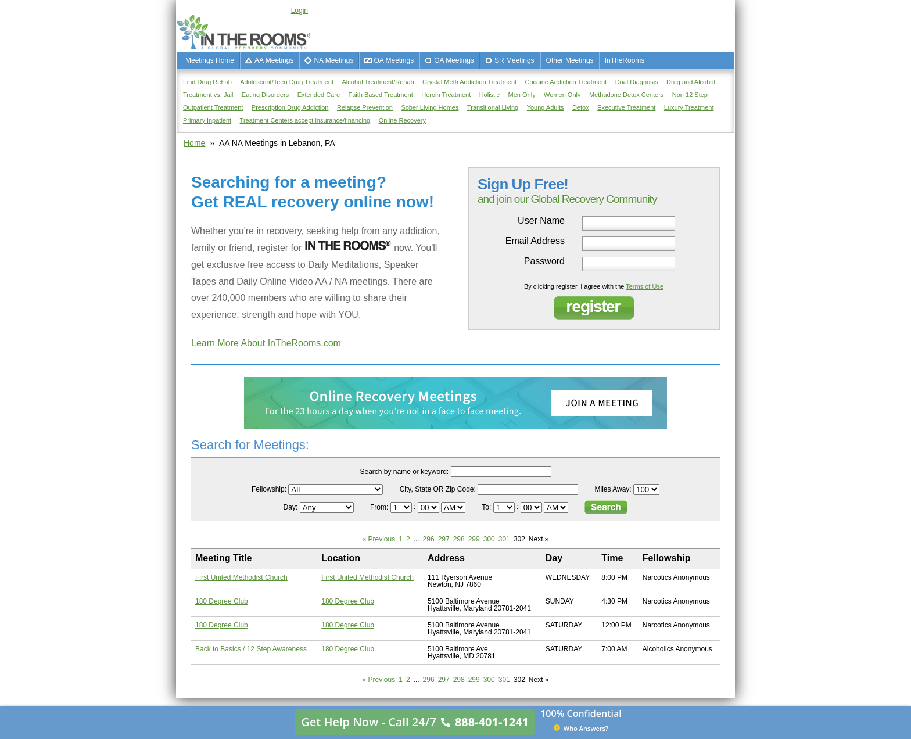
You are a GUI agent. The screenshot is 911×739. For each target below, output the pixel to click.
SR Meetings (514, 60)
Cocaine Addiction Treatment (566, 81)
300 (489, 539)
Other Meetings (570, 60)
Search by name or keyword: (404, 472)
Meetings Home (209, 60)
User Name (541, 220)
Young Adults (545, 107)
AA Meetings (273, 60)
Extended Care (318, 94)
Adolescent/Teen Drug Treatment (286, 81)
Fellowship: (269, 489)
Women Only (562, 94)
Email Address (535, 241)
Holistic (489, 94)
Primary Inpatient (207, 120)
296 (429, 539)
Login (299, 10)
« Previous (379, 539)
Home (194, 143)
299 (474, 539)
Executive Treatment (626, 107)
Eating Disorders (265, 94)
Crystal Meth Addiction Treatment (469, 81)
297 (444, 539)
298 (459, 539)
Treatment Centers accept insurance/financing (305, 120)
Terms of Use (644, 286)
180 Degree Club (221, 601)
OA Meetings (394, 60)
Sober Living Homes (429, 107)
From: (380, 507)
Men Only (522, 94)
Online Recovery (402, 120)
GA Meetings (454, 60)
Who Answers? (581, 727)
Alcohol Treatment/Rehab (378, 81)
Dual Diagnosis (636, 81)
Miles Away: (613, 489)
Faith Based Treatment (380, 94)
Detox (580, 107)
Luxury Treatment (689, 107)
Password (544, 261)
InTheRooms (625, 60)
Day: (292, 507)
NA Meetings (333, 60)
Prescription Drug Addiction (290, 107)
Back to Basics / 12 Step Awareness (251, 649)
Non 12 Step (690, 94)
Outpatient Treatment (213, 107)
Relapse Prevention (365, 107)
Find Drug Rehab (207, 81)
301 (504, 539)
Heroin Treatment (446, 94)
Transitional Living (492, 107)
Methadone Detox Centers (626, 94)
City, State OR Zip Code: (438, 489)
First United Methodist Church (241, 577)
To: (487, 507)
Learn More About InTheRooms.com (266, 343)
